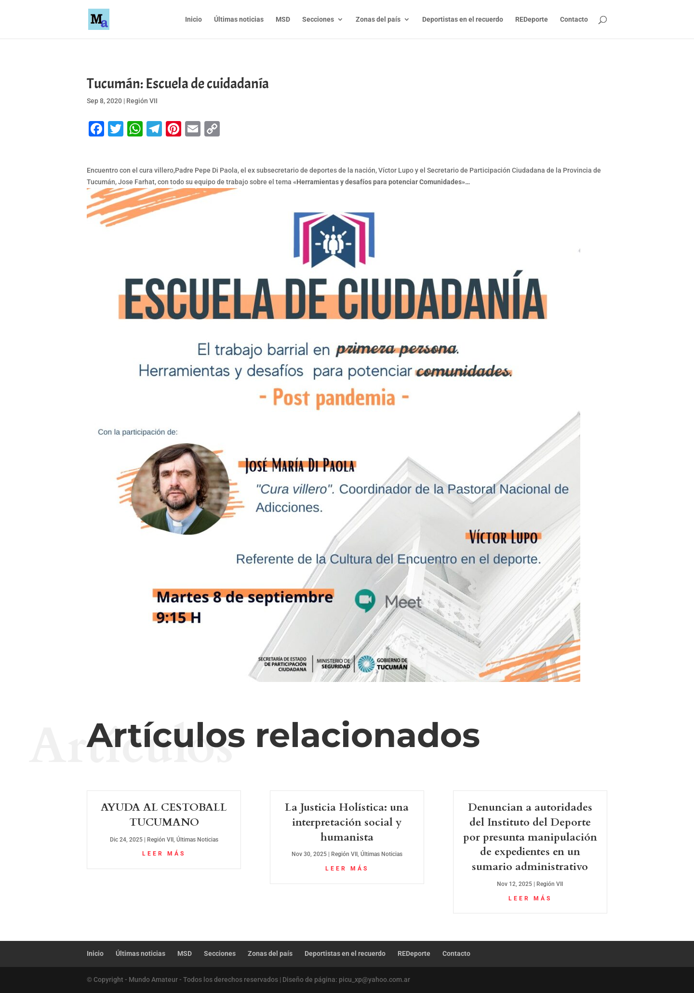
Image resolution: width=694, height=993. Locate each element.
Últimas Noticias (197, 839)
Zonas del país (378, 19)
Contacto (574, 19)
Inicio (193, 19)
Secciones (318, 19)
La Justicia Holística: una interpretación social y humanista (347, 822)
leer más (164, 853)
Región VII (142, 101)
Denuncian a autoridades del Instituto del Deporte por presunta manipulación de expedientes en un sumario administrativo (530, 837)
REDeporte (531, 19)
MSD (283, 19)
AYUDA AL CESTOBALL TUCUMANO (164, 815)
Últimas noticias (239, 19)
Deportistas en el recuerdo (462, 19)
